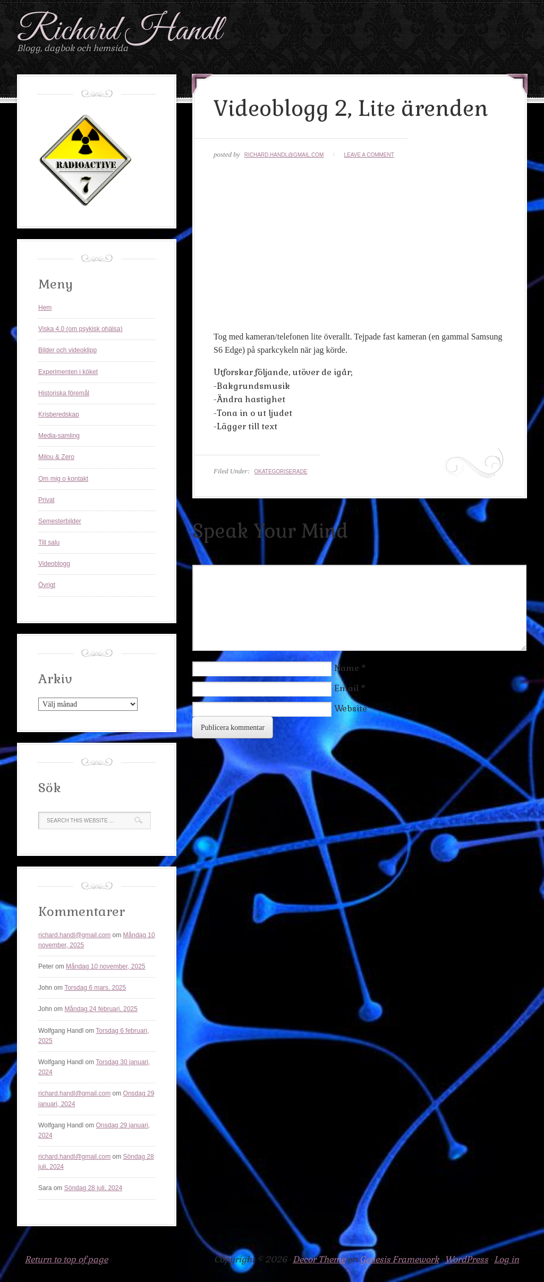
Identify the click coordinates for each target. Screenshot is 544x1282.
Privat (46, 500)
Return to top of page (66, 1259)
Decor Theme (319, 1259)
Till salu (49, 542)
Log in (506, 1259)
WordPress (466, 1259)
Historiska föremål (63, 393)
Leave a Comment (369, 155)
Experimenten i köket (68, 372)
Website (350, 708)
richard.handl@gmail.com (284, 155)
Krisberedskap (58, 414)
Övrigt (46, 585)
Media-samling (59, 435)
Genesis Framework (399, 1259)
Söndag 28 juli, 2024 (93, 1188)
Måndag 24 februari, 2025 (100, 1009)
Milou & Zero (56, 457)
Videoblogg (54, 563)
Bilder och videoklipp (67, 350)
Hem (45, 307)
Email (346, 688)
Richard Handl (119, 31)
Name (346, 668)
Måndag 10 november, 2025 (105, 966)
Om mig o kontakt (63, 478)
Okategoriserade (280, 471)
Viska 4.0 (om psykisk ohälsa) (80, 329)
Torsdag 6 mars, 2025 (95, 987)
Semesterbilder (59, 521)
